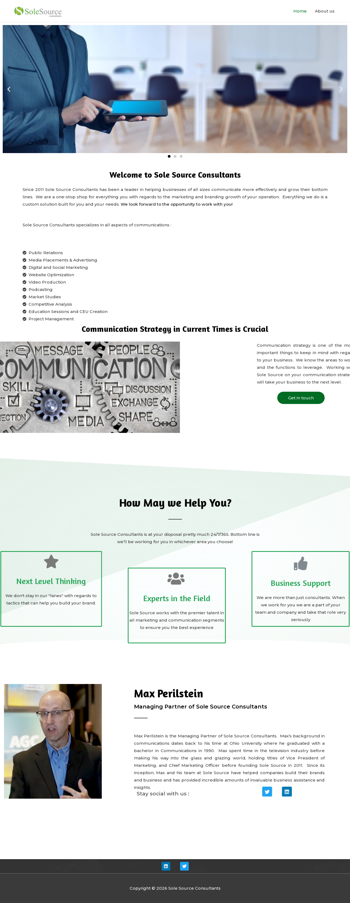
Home (300, 11)
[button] (169, 156)
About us (324, 11)
